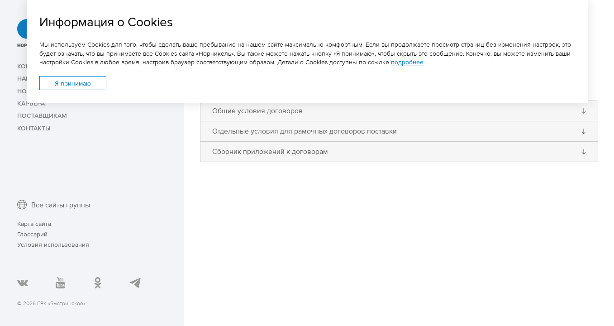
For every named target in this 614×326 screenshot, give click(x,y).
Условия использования (53, 244)
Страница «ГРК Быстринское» (97, 282)
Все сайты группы (60, 205)
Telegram (134, 282)
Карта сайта (34, 223)
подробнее (407, 62)
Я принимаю (73, 83)
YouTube (60, 282)
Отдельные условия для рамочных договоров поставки (304, 131)
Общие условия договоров (257, 110)
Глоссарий (32, 234)
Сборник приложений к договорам (270, 151)
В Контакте (22, 282)
